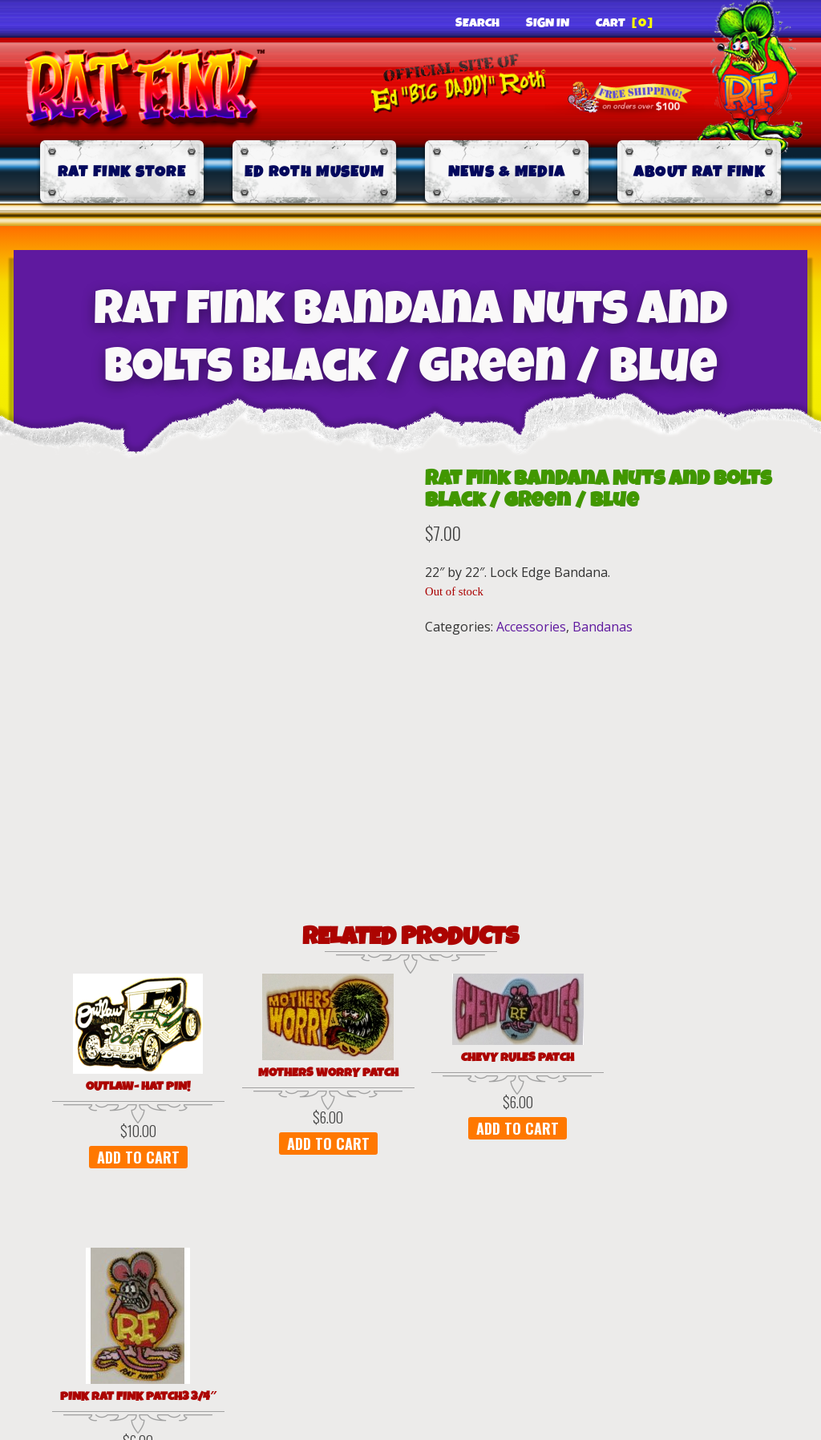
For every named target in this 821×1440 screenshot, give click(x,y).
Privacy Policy (131, 1309)
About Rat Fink (699, 172)
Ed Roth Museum (314, 172)
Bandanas (602, 626)
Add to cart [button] (114, 1157)
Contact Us (707, 1309)
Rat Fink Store (122, 172)
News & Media (507, 172)
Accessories (531, 626)
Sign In (547, 23)
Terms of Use (311, 1309)
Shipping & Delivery (514, 1309)
